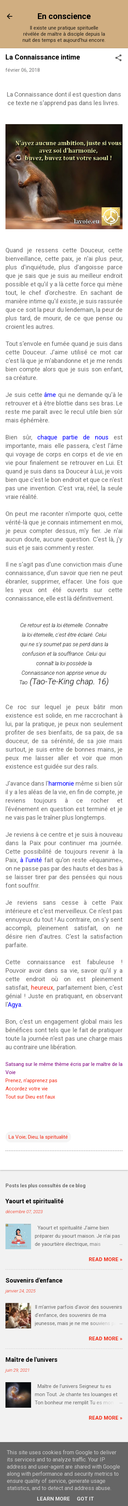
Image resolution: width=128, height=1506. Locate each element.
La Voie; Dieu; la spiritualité (38, 1137)
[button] (118, 58)
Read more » (106, 1259)
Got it (85, 1499)
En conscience (64, 16)
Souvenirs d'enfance (33, 1280)
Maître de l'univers (31, 1359)
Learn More (53, 1499)
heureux (42, 987)
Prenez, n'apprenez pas (31, 1080)
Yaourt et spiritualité (34, 1201)
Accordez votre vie (26, 1089)
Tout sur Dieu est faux (30, 1097)
